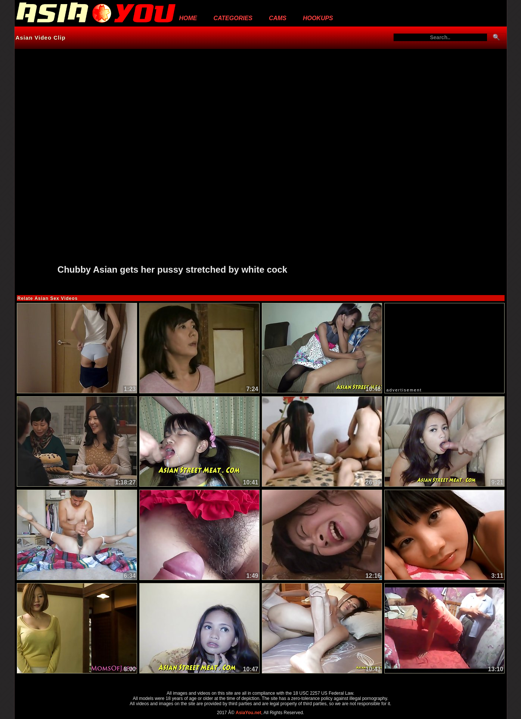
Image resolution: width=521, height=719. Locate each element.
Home (188, 18)
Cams (277, 18)
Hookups (318, 18)
